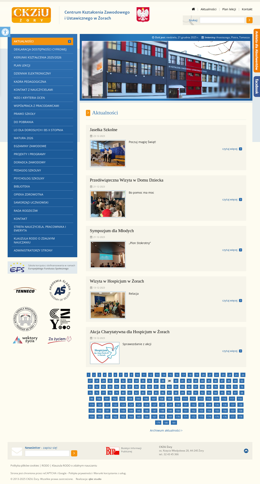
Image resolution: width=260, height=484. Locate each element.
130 (178, 404)
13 (157, 374)
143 (123, 410)
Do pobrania (23, 122)
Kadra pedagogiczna (30, 82)
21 (210, 374)
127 (154, 404)
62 (163, 386)
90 (189, 392)
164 (131, 416)
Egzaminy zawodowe (30, 146)
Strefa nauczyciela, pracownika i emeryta (40, 228)
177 (232, 416)
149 (170, 410)
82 (136, 392)
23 (223, 374)
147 (154, 410)
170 (178, 416)
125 (139, 404)
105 (138, 398)
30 (110, 380)
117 (232, 398)
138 (240, 404)
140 (99, 410)
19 (197, 374)
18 (190, 374)
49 (235, 380)
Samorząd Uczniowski (31, 202)
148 (162, 410)
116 (224, 398)
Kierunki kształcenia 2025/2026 (37, 57)
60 (149, 386)
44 (202, 380)
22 (216, 374)
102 (114, 398)
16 (177, 374)
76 (97, 392)
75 (90, 392)
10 (137, 374)
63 (169, 386)
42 (189, 380)
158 (240, 410)
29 (103, 380)
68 (202, 386)
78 (110, 392)
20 (203, 374)
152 (193, 410)
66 (189, 386)
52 (97, 386)
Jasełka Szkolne (103, 129)
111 (185, 398)
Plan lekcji (229, 9)
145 (139, 410)
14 (164, 374)
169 (170, 416)
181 (174, 422)
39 (169, 380)
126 (146, 404)
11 (144, 374)
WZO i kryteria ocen (29, 98)
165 (139, 416)
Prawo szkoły (24, 114)
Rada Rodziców (26, 211)
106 (146, 398)
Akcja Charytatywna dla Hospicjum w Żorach (130, 331)
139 (92, 410)
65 (182, 386)
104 (130, 398)
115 (216, 398)
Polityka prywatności (80, 473)
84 (149, 392)
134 (209, 404)
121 (107, 404)
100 (99, 398)
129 (170, 404)
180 (166, 422)
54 (110, 386)
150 (178, 410)
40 (176, 380)
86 (163, 392)
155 (217, 410)
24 (229, 374)
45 (209, 380)
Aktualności (209, 9)
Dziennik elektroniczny (32, 73)
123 (123, 404)
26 (243, 374)
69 (209, 386)
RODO (45, 465)
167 (154, 416)
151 (185, 410)
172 (193, 416)
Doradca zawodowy (30, 162)
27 (90, 380)
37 (156, 380)
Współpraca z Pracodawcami (36, 106)
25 (236, 374)
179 (158, 422)
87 (169, 392)
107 (154, 398)
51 (90, 386)
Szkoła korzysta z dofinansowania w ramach (51, 267)
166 (146, 416)
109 (169, 398)
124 (131, 404)
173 (201, 416)
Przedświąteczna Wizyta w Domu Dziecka (126, 180)
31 (116, 380)
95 (222, 392)
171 (185, 416)
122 (115, 404)
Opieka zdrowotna (28, 194)
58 (136, 386)
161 (107, 416)
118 (240, 398)
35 (143, 380)
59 (143, 386)
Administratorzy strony (33, 250)
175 (217, 416)
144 (131, 410)
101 (107, 398)
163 (123, 416)
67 (195, 386)
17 (183, 374)
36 (149, 380)
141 (107, 410)
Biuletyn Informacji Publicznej (131, 450)
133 (201, 404)
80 (123, 392)
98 (242, 392)
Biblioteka (22, 186)
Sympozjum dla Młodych (112, 230)
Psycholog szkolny (29, 178)
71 (222, 386)
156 (225, 410)
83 (143, 392)
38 (163, 380)
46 (215, 380)
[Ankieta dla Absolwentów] (257, 50)
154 (209, 410)
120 (99, 404)
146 (146, 410)
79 (116, 392)
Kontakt (247, 9)
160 (99, 416)
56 (123, 386)
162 (115, 416)
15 (170, 374)
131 (185, 404)
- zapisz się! (41, 447)
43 (195, 380)
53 (103, 386)
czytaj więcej (229, 149)
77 (103, 392)
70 (215, 386)
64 (176, 386)
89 (182, 392)
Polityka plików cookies (25, 465)
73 (235, 386)
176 (225, 416)
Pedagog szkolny (27, 170)
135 (217, 404)
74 (242, 386)
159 (92, 416)
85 (156, 392)
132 (193, 404)
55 (116, 386)
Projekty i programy (30, 154)
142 (115, 410)
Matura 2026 (23, 138)
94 (215, 392)
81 (130, 392)
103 (122, 398)
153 (201, 410)
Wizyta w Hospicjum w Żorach (117, 281)
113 (201, 398)
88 (176, 392)
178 (240, 416)
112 (193, 398)
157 (232, 410)
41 (182, 380)
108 (161, 398)
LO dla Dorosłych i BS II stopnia (38, 130)
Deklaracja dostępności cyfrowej (40, 49)
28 (97, 380)
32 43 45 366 (171, 454)
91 (195, 392)
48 (228, 380)
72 (228, 386)
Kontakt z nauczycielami (33, 90)
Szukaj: (193, 20)
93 (209, 392)
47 (222, 380)
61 (156, 386)
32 (123, 380)
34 (136, 380)
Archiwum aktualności (166, 430)
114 (208, 398)
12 (150, 374)
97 (235, 392)
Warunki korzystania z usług (110, 473)
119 (92, 404)
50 (242, 380)
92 (202, 392)
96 (228, 392)
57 (130, 386)
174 (209, 416)
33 (130, 380)
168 (162, 416)
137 (232, 404)
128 (162, 404)
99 (91, 398)
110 (177, 398)
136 (225, 404)
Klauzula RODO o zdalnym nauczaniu (34, 240)
